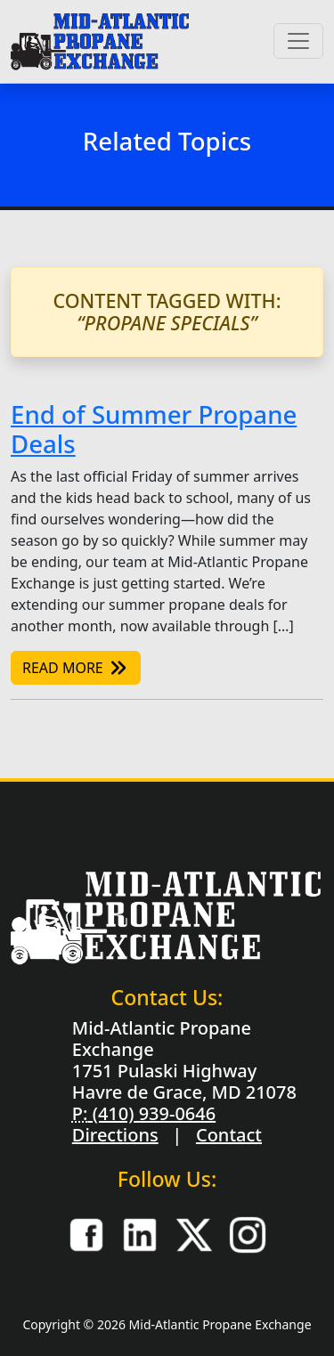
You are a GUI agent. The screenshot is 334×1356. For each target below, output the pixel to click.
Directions (115, 1135)
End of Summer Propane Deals (154, 428)
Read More (75, 668)
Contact (229, 1135)
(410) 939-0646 (151, 1113)
